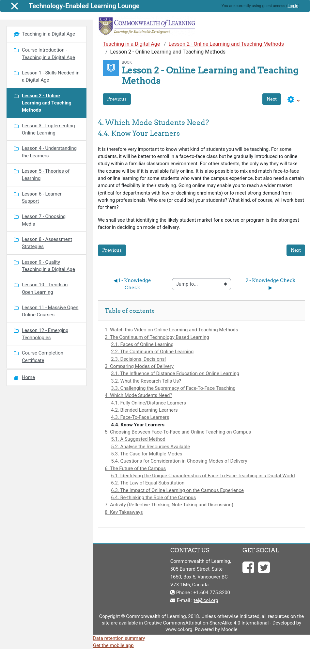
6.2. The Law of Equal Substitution (147, 483)
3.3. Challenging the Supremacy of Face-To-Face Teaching (173, 388)
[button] (293, 99)
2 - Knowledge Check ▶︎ (271, 284)
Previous (117, 99)
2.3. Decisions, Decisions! (138, 359)
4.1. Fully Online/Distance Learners (148, 403)
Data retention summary (119, 638)
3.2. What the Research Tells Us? (146, 381)
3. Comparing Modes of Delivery (139, 366)
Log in (292, 6)
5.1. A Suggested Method (138, 439)
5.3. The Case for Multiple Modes (146, 454)
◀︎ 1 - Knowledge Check (133, 284)
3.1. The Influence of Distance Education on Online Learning (175, 373)
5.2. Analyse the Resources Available (150, 447)
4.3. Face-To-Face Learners (140, 417)
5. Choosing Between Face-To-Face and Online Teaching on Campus (178, 432)
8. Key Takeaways (124, 512)
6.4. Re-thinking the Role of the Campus (153, 497)
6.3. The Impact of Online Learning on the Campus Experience (177, 490)
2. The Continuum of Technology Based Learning (157, 337)
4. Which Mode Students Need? (138, 395)
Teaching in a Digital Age (131, 44)
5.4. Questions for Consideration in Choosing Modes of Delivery (179, 461)
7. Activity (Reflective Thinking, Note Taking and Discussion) (169, 505)
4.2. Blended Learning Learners (144, 410)
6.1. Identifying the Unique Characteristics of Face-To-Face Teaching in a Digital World (203, 476)
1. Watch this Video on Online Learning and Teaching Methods (171, 330)
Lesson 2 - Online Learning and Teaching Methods (226, 44)
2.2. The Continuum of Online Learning (152, 352)
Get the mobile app (113, 645)
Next (272, 99)
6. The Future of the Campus (135, 468)
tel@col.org (206, 600)
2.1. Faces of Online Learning (142, 344)
